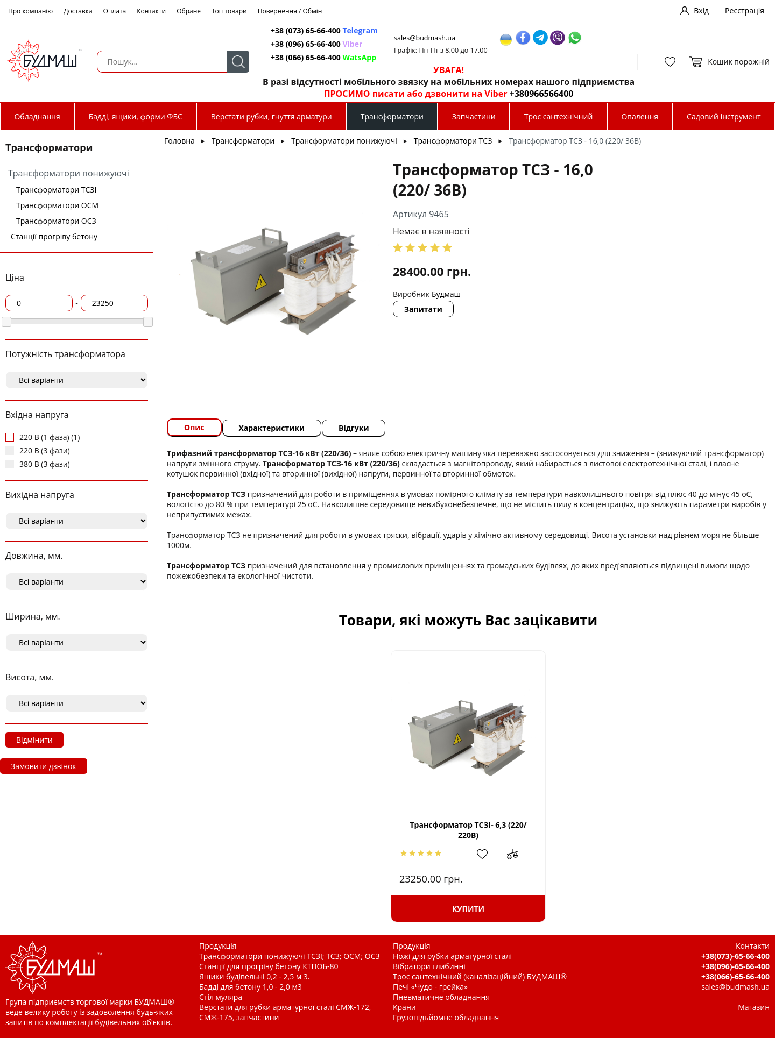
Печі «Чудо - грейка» (430, 987)
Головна (179, 141)
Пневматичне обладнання (441, 997)
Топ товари (229, 11)
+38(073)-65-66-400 (735, 956)
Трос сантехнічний (558, 116)
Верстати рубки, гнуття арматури (271, 116)
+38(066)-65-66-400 (735, 976)
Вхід (701, 10)
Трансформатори (392, 116)
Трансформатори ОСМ (57, 205)
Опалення (639, 116)
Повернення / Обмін (290, 11)
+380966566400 (542, 93)
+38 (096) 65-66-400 (316, 44)
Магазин (754, 1007)
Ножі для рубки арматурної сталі (452, 956)
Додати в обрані (487, 854)
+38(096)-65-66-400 (735, 966)
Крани (404, 1007)
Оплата (114, 11)
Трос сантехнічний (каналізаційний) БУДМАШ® (480, 976)
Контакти (151, 11)
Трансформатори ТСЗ (453, 141)
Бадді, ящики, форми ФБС (135, 116)
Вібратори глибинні (429, 966)
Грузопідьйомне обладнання (446, 1017)
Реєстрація (744, 10)
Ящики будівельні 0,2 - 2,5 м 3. (254, 976)
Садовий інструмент (723, 116)
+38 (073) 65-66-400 (324, 30)
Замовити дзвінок (43, 766)
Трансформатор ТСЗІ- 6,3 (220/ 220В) (468, 830)
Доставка (78, 11)
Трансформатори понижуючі (68, 173)
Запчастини (474, 116)
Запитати (423, 309)
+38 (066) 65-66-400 (323, 57)
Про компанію (30, 11)
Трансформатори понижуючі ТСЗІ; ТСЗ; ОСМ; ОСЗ (289, 956)
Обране (189, 11)
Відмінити (34, 740)
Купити (468, 909)
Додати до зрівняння (518, 854)
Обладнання (37, 116)
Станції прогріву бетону (54, 236)
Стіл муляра (220, 997)
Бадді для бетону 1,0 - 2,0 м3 (250, 987)
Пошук (238, 62)
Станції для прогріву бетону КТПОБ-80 (269, 966)
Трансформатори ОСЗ (56, 221)
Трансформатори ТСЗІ (56, 189)
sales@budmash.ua (424, 37)
